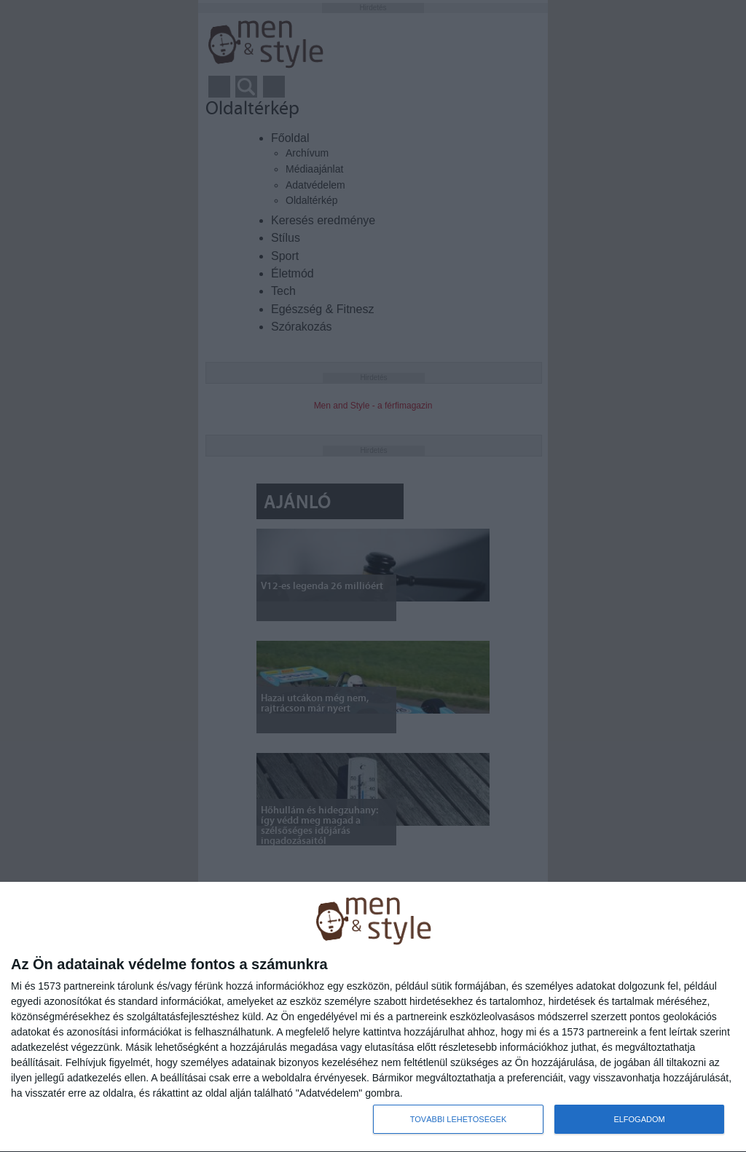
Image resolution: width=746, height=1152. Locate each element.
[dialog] (373, 1017)
